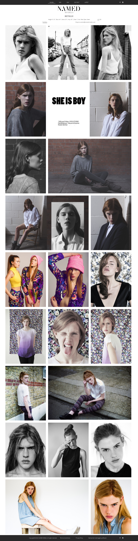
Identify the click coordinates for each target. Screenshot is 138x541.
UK (98, 19)
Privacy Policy (79, 538)
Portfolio (45, 22)
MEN (60, 2)
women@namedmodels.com (87, 22)
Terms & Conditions (65, 538)
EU (100, 19)
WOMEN (52, 2)
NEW (68, 2)
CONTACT (76, 2)
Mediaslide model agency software (97, 538)
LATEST (86, 2)
